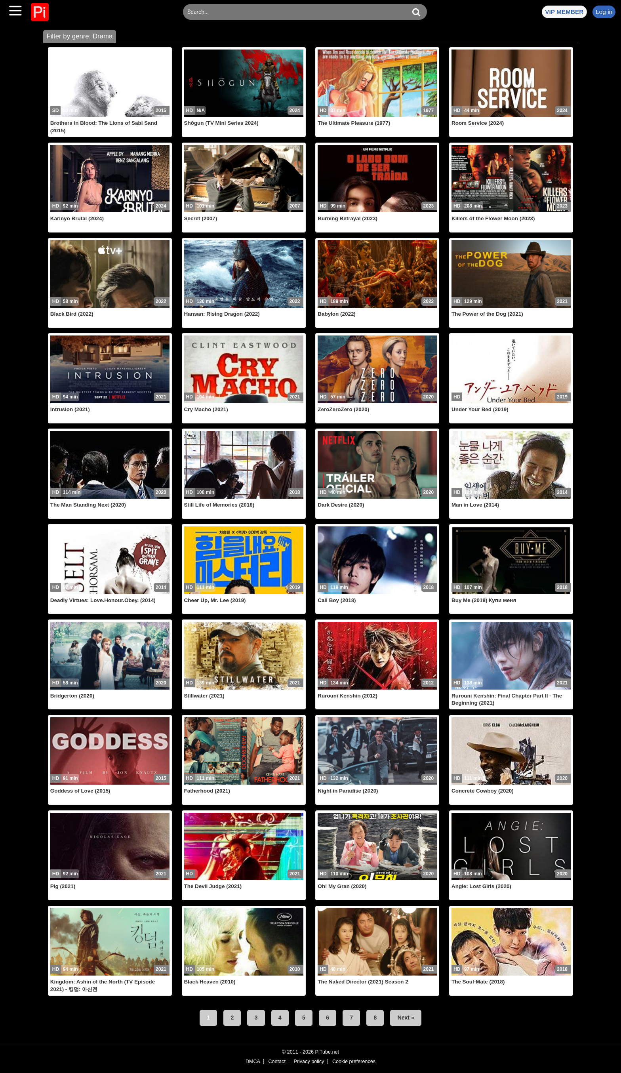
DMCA (253, 1061)
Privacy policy (308, 1061)
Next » (406, 1017)
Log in (604, 11)
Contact (276, 1061)
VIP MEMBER (564, 11)
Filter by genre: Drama (79, 36)
